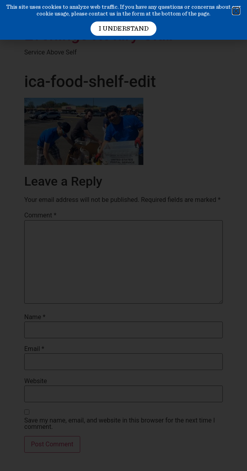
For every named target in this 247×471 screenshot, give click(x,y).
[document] (123, 235)
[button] (236, 11)
